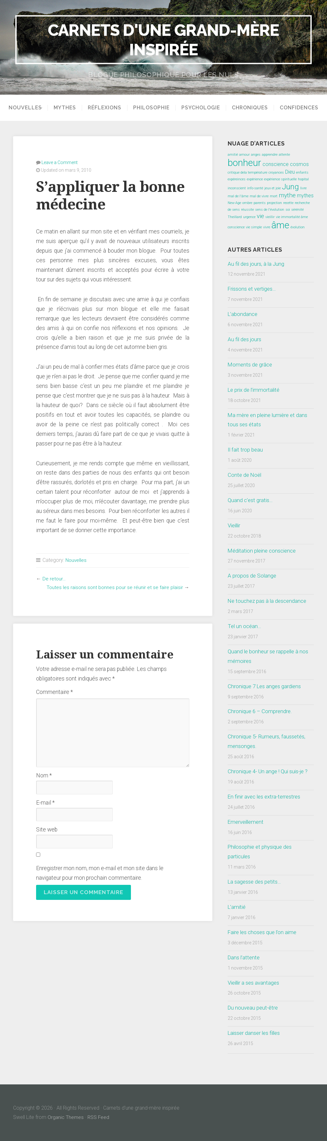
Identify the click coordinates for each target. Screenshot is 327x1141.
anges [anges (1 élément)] (256, 155)
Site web (46, 829)
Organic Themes (66, 1117)
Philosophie (153, 108)
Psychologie (203, 108)
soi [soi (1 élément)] (287, 210)
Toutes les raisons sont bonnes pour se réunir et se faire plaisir (113, 587)
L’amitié (237, 907)
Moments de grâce (251, 364)
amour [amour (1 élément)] (244, 155)
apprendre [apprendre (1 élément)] (270, 155)
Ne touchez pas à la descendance (269, 601)
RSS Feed (99, 1117)
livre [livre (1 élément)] (303, 188)
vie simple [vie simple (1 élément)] (254, 227)
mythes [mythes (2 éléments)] (305, 196)
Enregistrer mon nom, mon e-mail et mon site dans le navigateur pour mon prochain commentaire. (100, 873)
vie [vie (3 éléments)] (260, 216)
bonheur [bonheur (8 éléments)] (244, 162)
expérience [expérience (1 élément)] (255, 179)
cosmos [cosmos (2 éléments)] (299, 164)
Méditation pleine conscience (264, 550)
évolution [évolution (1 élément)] (298, 227)
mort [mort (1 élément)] (274, 196)
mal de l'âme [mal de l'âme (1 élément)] (238, 196)
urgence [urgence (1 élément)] (249, 217)
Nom (44, 775)
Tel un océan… (245, 626)
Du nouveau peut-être (254, 1007)
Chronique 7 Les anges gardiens (266, 686)
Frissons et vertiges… (253, 289)
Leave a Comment (60, 162)
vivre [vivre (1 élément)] (266, 227)
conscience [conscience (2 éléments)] (275, 164)
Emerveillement (247, 822)
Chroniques (252, 108)
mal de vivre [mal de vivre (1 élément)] (259, 196)
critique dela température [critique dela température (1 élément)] (247, 172)
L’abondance (243, 314)
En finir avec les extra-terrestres (266, 796)
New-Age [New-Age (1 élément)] (234, 203)
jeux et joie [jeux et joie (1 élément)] (272, 188)
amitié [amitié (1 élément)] (233, 155)
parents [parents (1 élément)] (260, 203)
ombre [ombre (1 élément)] (247, 203)
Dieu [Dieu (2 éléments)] (290, 172)
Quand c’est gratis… (251, 500)
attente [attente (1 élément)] (284, 155)
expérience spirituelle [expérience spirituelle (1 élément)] (280, 179)
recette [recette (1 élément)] (288, 203)
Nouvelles (23, 108)
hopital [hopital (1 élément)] (303, 179)
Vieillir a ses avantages (255, 983)
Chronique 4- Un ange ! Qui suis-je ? (270, 771)
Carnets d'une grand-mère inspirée (163, 39)
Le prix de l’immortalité (255, 390)
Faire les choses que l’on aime (264, 932)
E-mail (45, 802)
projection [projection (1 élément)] (274, 203)
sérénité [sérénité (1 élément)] (297, 210)
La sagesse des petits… (256, 881)
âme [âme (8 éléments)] (280, 225)
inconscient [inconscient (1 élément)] (237, 188)
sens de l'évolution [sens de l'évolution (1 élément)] (269, 210)
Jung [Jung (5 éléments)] (290, 186)
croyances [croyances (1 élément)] (276, 172)
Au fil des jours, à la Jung (257, 264)
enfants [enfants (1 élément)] (302, 172)
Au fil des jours (245, 339)
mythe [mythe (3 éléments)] (287, 195)
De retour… (54, 578)
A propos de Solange (253, 575)
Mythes (67, 108)
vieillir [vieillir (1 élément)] (270, 217)
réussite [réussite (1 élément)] (247, 210)
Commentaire (54, 692)
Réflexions (107, 108)
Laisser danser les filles (256, 1033)
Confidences (301, 108)
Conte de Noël (245, 475)
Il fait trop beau (246, 449)
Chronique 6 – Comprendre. (260, 711)
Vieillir (235, 525)
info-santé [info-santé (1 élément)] (255, 188)
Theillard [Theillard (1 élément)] (235, 217)
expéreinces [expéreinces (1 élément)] (237, 179)
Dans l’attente (245, 957)
